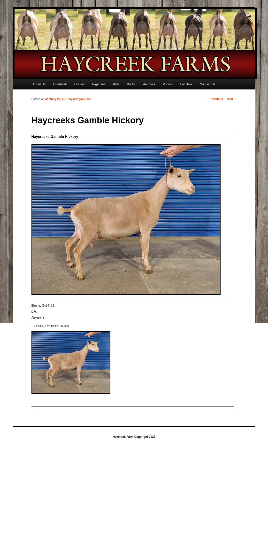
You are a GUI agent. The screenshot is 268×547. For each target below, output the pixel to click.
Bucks (131, 84)
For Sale (186, 84)
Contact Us (207, 84)
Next (232, 99)
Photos (167, 84)
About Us (39, 84)
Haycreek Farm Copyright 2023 (134, 436)
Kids (116, 84)
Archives (149, 84)
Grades (79, 84)
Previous (215, 99)
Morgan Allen (82, 99)
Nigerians (99, 84)
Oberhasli (60, 84)
